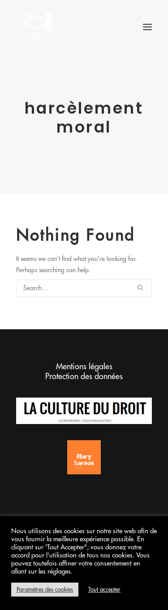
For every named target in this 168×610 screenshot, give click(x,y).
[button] (147, 26)
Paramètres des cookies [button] (45, 589)
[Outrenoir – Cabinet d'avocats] (38, 26)
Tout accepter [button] (104, 589)
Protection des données (84, 376)
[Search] (84, 288)
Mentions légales (84, 366)
